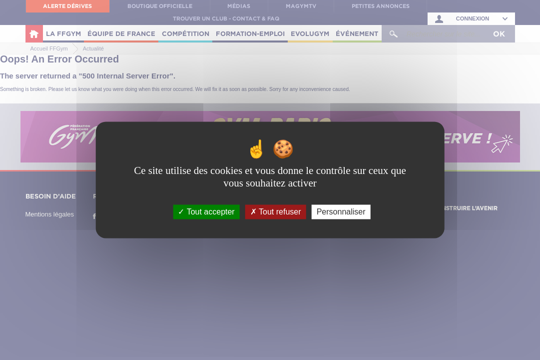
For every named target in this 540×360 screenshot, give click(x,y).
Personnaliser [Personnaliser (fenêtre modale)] (341, 212)
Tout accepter (206, 212)
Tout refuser (275, 212)
